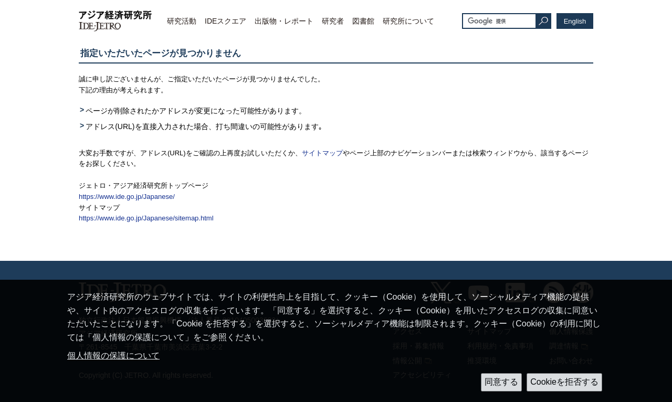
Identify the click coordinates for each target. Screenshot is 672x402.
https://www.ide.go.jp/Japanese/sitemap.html (146, 218)
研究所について (408, 21)
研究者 (333, 21)
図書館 (363, 21)
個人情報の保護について (113, 355)
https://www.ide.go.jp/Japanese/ (127, 196)
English (575, 21)
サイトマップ (322, 153)
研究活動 (181, 21)
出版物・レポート (284, 21)
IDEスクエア (225, 21)
